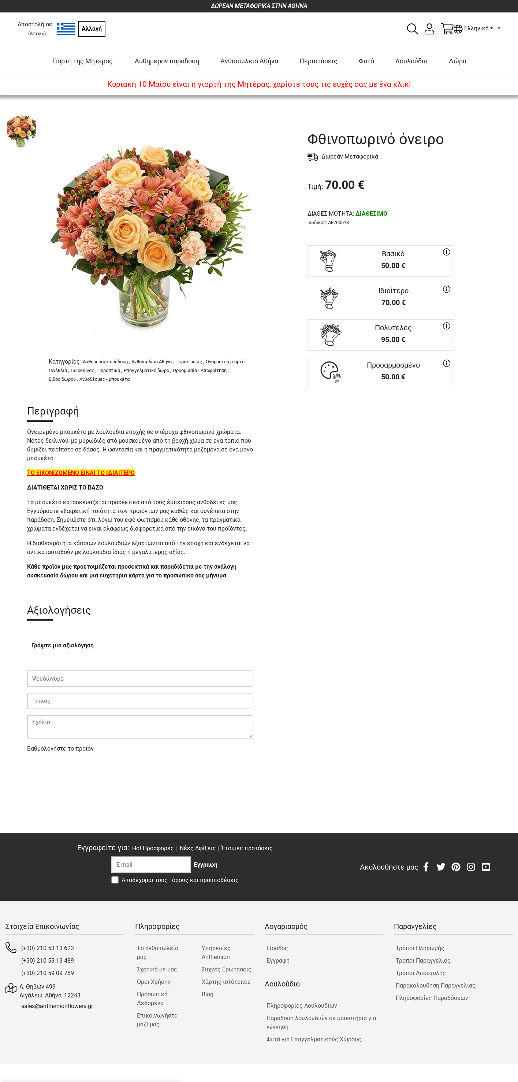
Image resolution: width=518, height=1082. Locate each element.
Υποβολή (43, 769)
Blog (207, 994)
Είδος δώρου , (63, 379)
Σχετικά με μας (157, 969)
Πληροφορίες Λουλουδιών (302, 1005)
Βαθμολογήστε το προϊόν (60, 748)
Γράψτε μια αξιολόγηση (62, 645)
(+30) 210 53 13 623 (47, 948)
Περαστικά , (109, 370)
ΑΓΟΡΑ (381, 414)
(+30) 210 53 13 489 (47, 960)
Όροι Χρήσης (154, 981)
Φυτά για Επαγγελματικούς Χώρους (314, 1039)
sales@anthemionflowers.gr (57, 1006)
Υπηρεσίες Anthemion (216, 952)
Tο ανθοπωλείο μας (157, 952)
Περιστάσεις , (189, 361)
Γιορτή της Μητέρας (82, 61)
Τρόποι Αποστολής (421, 973)
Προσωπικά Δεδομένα (152, 999)
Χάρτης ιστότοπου (226, 981)
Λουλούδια (411, 61)
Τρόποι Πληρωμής (420, 948)
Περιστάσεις (318, 61)
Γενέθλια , (59, 370)
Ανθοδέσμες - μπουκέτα (104, 379)
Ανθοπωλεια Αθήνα (249, 61)
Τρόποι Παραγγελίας (423, 960)
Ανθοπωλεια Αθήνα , (152, 361)
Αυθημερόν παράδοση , (106, 361)
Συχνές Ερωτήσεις (226, 969)
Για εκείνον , (83, 370)
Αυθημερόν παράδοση (167, 61)
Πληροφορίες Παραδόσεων (432, 997)
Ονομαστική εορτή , (226, 361)
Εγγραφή (278, 960)
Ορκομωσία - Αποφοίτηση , (201, 370)
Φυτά (366, 61)
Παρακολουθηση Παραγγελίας (436, 985)
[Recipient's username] (151, 864)
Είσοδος (277, 948)
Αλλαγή (92, 28)
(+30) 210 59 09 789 (47, 973)
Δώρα (457, 61)
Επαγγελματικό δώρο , (147, 370)
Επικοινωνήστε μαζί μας (157, 1020)
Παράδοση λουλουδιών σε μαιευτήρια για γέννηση (321, 1022)
